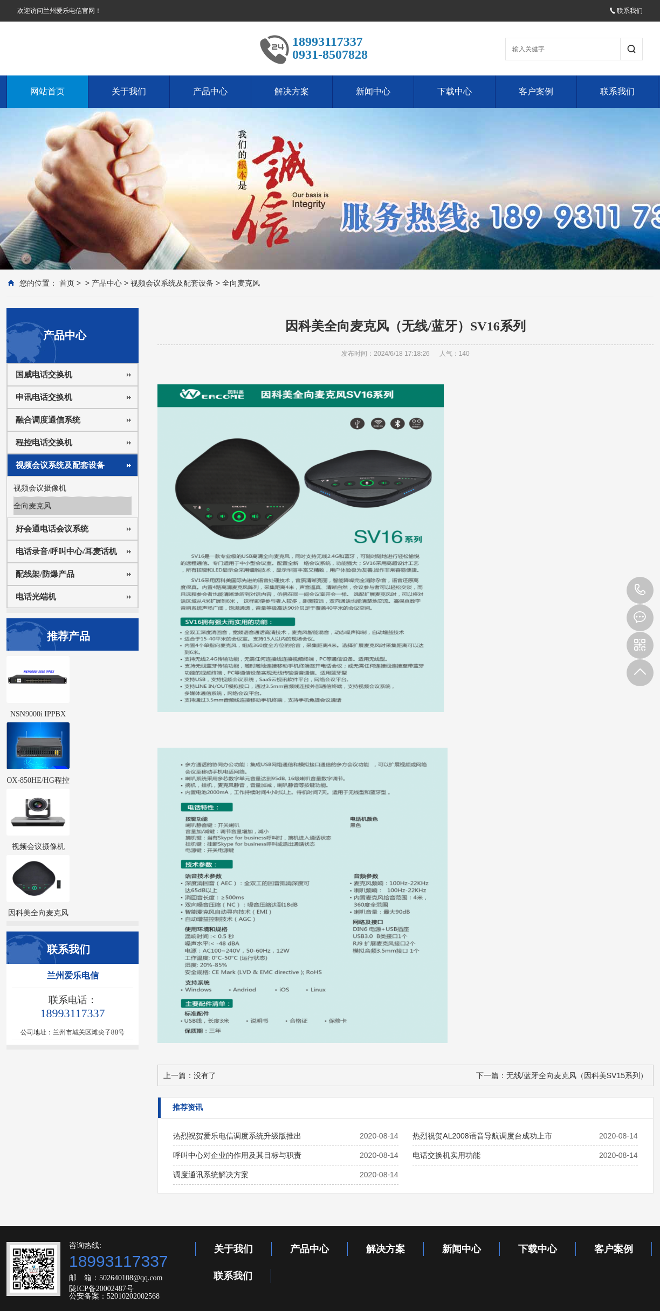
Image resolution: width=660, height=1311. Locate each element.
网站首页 (47, 91)
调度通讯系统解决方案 (211, 1174)
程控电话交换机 (44, 442)
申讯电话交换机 (44, 397)
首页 (66, 283)
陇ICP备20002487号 (101, 1289)
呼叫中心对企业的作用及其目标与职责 (237, 1155)
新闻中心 (373, 91)
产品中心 (210, 91)
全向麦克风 (241, 283)
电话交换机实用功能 (446, 1155)
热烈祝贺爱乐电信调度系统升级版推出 (237, 1135)
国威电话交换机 (44, 374)
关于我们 (129, 91)
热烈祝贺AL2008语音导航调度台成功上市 (482, 1135)
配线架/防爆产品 (45, 574)
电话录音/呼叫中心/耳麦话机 (66, 551)
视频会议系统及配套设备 (172, 283)
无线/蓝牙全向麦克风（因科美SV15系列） (577, 1075)
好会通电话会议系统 (52, 529)
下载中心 (454, 91)
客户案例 (536, 91)
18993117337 (640, 590)
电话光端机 (36, 596)
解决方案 (291, 91)
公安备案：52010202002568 (114, 1296)
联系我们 (626, 11)
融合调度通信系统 (48, 420)
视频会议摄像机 (39, 488)
